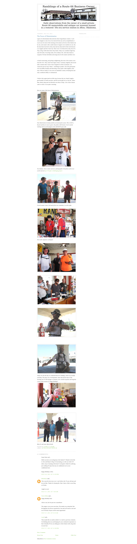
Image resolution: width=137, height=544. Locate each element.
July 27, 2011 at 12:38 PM (50, 528)
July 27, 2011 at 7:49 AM (49, 491)
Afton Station (46, 448)
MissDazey (44, 478)
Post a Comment (41, 532)
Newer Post (40, 535)
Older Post (73, 535)
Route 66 (54, 448)
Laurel (43, 517)
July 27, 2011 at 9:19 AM (49, 513)
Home (56, 535)
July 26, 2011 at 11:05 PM (50, 474)
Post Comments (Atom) (50, 538)
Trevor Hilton (44, 496)
